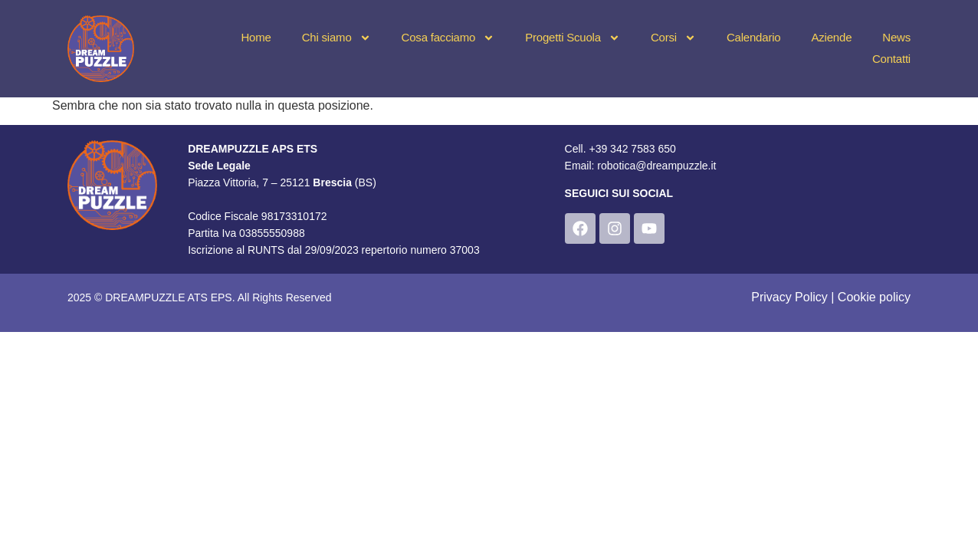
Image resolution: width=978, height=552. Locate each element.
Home (256, 37)
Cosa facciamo (448, 37)
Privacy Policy (789, 297)
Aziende (831, 37)
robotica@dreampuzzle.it (656, 165)
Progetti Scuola (572, 37)
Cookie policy (874, 297)
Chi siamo (336, 37)
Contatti (891, 58)
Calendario (754, 37)
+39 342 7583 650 (632, 149)
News (896, 37)
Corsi (673, 37)
